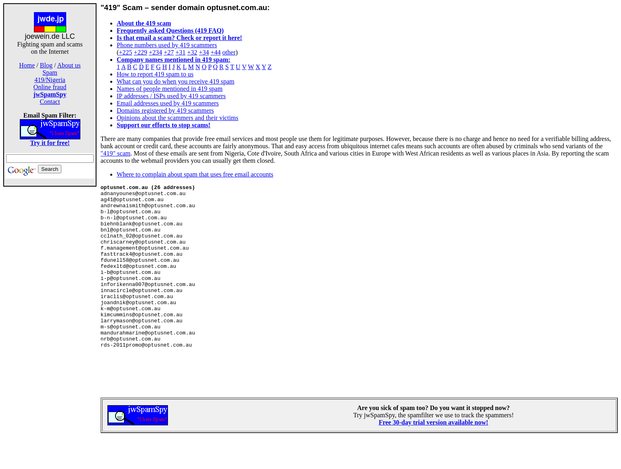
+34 (204, 52)
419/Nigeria (49, 79)
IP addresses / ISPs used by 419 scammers (171, 96)
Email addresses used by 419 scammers (168, 103)
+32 (192, 52)
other (229, 52)
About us (69, 65)
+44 (216, 52)
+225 (125, 52)
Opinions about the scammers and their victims (177, 117)
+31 (180, 52)
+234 (155, 52)
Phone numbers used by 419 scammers (167, 45)
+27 (169, 52)
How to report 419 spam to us (155, 74)
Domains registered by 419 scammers (165, 110)
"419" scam (115, 153)
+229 (140, 52)
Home (27, 65)
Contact (50, 101)
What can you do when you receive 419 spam (175, 81)
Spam (49, 72)
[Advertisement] (50, 314)
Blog (46, 65)
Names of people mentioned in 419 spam (169, 88)
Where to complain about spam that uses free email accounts (195, 174)
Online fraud (50, 87)
